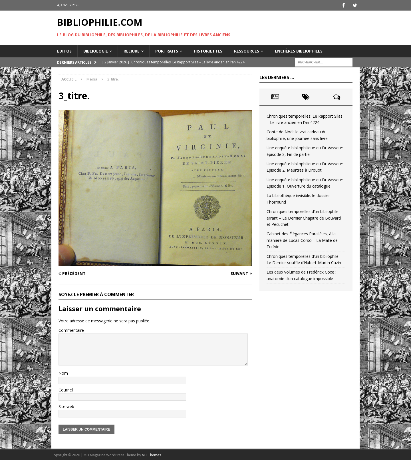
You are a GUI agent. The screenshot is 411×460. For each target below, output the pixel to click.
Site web (66, 406)
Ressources (246, 50)
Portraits (166, 50)
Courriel (66, 389)
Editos (64, 50)
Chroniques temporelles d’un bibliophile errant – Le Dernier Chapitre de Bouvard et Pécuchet (304, 217)
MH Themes (151, 454)
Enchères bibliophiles (299, 50)
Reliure (132, 50)
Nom (63, 372)
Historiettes (208, 50)
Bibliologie (95, 50)
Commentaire (71, 329)
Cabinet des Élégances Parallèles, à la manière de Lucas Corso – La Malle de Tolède (302, 239)
